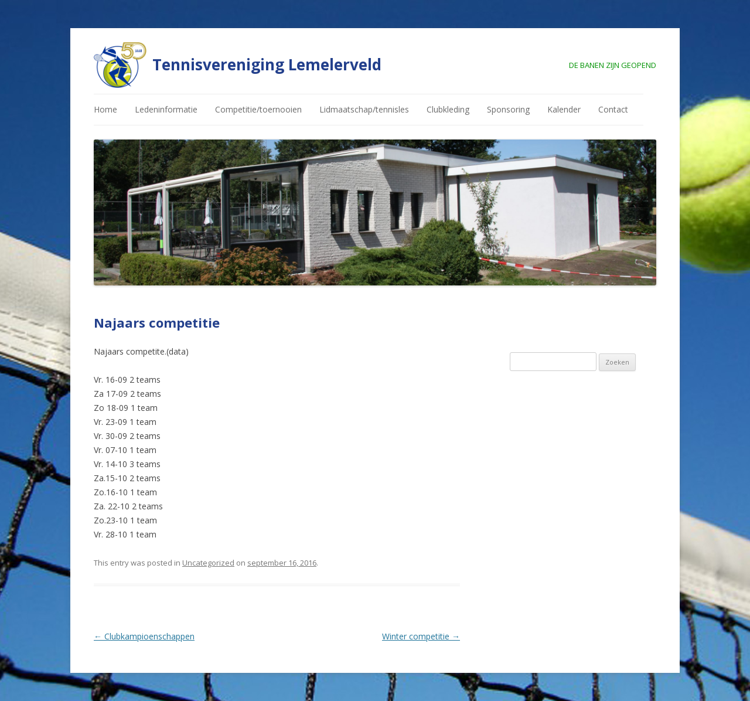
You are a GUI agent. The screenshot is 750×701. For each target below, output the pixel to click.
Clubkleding (448, 109)
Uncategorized (208, 562)
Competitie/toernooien (258, 109)
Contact (613, 109)
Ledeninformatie (166, 109)
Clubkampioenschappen (144, 636)
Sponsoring (508, 109)
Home (105, 109)
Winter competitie (421, 636)
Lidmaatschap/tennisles (364, 109)
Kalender (564, 109)
